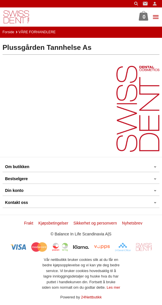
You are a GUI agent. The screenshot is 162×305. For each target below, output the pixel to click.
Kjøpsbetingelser (53, 223)
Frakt (28, 223)
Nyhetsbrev (132, 223)
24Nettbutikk (91, 297)
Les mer (113, 287)
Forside (8, 32)
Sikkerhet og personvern (95, 223)
